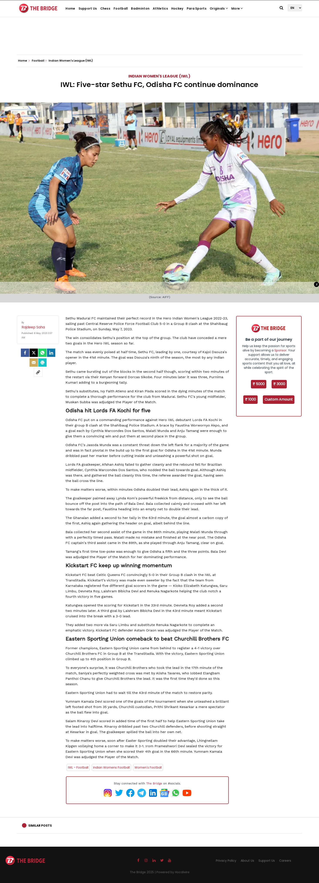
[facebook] (25, 352)
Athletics (160, 8)
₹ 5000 (259, 383)
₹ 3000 (279, 383)
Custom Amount (279, 399)
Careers (285, 860)
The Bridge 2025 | (143, 872)
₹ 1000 (250, 399)
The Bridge (154, 783)
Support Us (88, 8)
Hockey (177, 8)
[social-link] (38, 372)
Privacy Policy (226, 860)
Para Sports (197, 8)
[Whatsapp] (42, 352)
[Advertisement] (159, 41)
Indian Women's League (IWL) (159, 76)
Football (121, 8)
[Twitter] (33, 352)
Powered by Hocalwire (173, 872)
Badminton (140, 8)
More (237, 8)
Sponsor (280, 350)
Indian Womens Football (111, 767)
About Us (247, 860)
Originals (219, 8)
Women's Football (148, 767)
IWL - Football (78, 767)
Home (70, 8)
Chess (105, 8)
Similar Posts (40, 825)
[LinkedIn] (51, 352)
